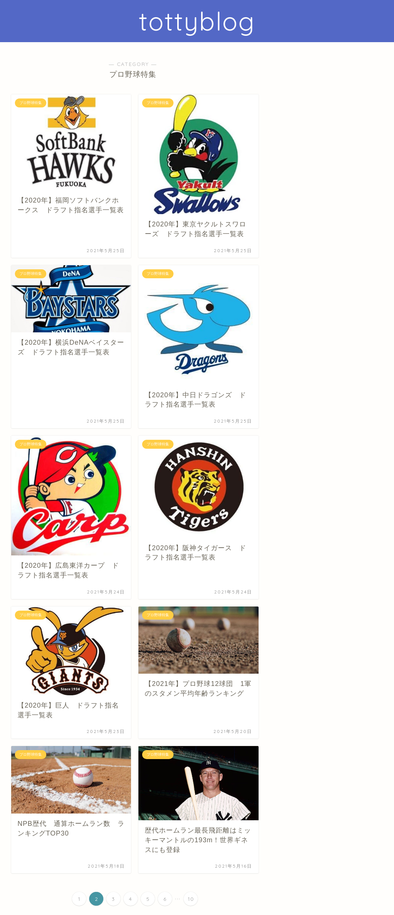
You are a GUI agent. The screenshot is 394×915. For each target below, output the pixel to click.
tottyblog (197, 21)
